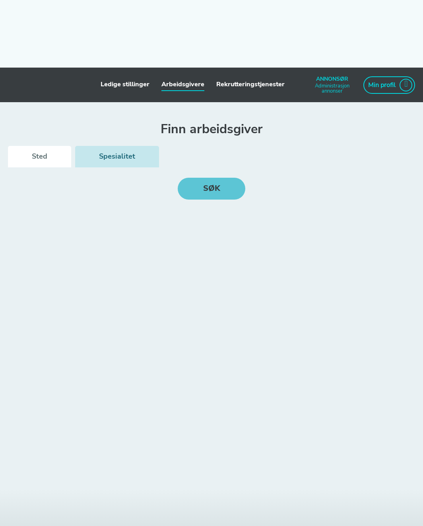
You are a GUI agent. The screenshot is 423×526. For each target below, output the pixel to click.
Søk (211, 188)
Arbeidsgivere (182, 84)
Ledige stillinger (125, 84)
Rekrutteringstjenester (250, 84)
